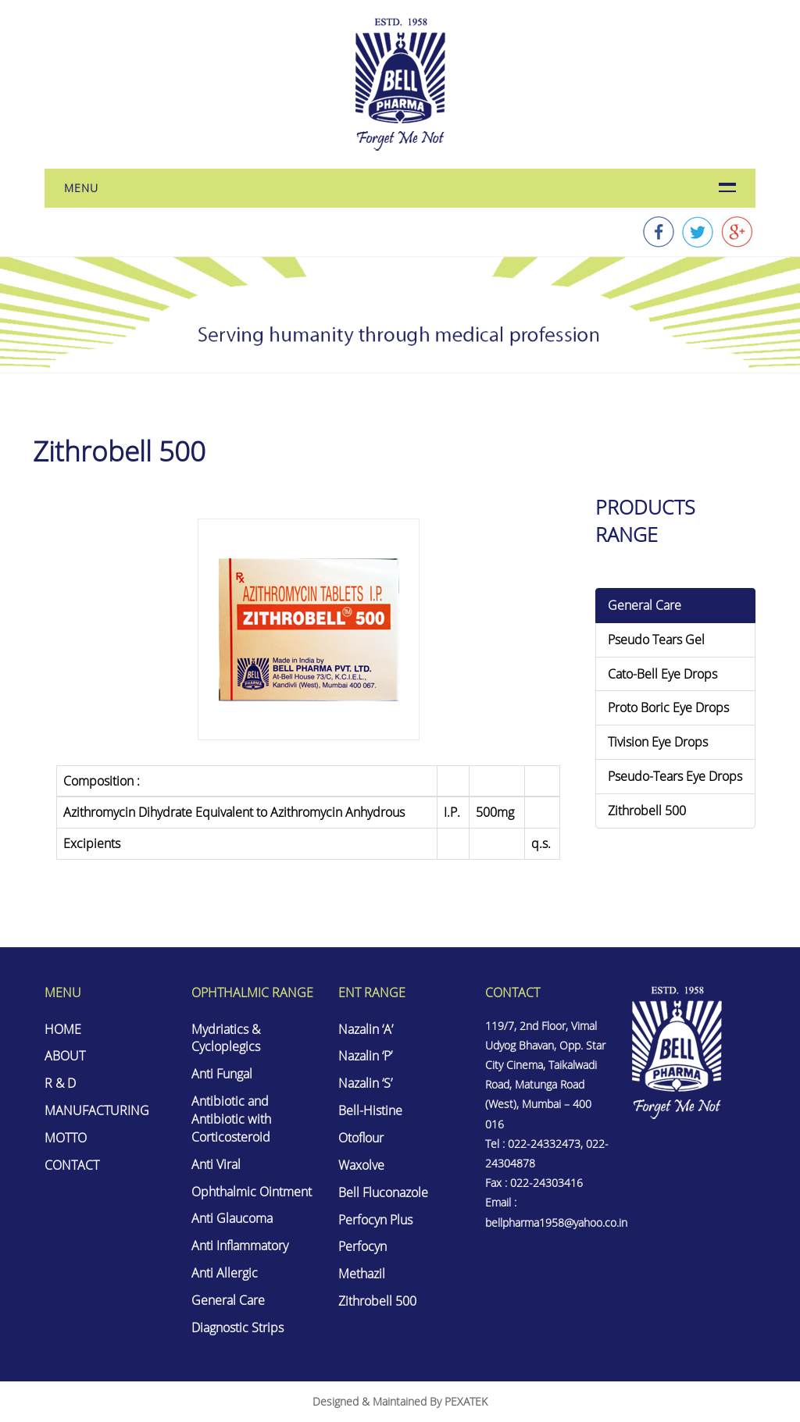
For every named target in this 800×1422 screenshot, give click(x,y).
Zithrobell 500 (647, 810)
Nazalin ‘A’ (365, 1029)
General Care (644, 605)
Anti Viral (216, 1164)
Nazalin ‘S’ (365, 1083)
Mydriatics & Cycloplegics (225, 1038)
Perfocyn (362, 1246)
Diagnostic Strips (237, 1327)
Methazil (361, 1273)
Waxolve (361, 1165)
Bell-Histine (370, 1110)
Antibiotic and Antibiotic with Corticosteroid (231, 1119)
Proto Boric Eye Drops (668, 707)
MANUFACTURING (97, 1110)
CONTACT (72, 1165)
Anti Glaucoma (232, 1218)
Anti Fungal (221, 1073)
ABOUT (65, 1055)
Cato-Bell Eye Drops (662, 673)
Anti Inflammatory (239, 1245)
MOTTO (66, 1137)
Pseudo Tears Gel (656, 639)
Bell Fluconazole (383, 1192)
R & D (60, 1083)
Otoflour (361, 1137)
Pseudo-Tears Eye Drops (675, 776)
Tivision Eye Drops (658, 741)
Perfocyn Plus (375, 1219)
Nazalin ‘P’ (365, 1055)
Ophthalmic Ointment (251, 1191)
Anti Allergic (224, 1272)
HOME (63, 1029)
